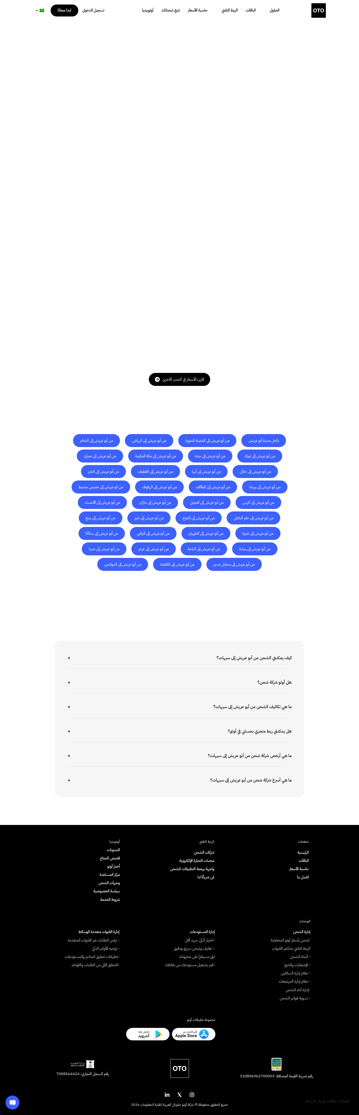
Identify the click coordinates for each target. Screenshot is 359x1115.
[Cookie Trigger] (327, 1101)
